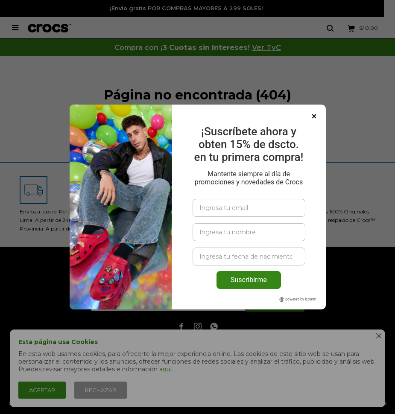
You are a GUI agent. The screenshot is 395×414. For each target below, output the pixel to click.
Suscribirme (249, 280)
